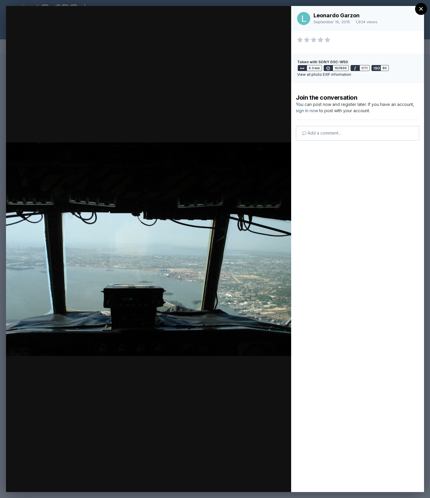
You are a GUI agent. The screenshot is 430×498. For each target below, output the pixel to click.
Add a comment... (321, 132)
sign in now (307, 110)
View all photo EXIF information (324, 74)
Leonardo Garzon (337, 15)
